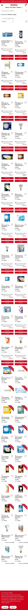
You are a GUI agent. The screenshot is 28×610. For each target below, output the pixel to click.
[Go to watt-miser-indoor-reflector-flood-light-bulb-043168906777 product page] (7, 555)
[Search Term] (14, 11)
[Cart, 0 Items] (25, 5)
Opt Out (13, 607)
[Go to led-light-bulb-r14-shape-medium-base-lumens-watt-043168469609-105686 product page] (7, 474)
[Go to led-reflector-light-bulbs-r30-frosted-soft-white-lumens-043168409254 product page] (7, 167)
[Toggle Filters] (26, 21)
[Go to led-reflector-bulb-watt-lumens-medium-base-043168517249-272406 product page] (7, 434)
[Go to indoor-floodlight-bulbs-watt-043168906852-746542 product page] (7, 494)
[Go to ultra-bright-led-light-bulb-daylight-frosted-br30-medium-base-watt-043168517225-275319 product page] (20, 106)
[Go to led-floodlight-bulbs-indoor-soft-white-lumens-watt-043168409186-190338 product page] (7, 454)
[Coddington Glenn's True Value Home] (14, 5)
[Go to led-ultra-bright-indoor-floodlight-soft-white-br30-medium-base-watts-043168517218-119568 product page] (7, 415)
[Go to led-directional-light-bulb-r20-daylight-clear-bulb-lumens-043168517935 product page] (7, 320)
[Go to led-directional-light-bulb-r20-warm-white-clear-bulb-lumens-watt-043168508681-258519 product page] (20, 289)
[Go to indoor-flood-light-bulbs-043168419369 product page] (7, 45)
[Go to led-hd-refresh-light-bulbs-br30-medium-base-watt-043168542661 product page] (7, 289)
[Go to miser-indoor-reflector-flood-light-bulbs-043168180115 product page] (20, 228)
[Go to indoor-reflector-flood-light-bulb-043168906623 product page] (20, 320)
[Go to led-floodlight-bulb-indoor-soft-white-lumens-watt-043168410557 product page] (7, 198)
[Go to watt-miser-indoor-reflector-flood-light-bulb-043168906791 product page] (20, 534)
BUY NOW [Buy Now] (7, 58)
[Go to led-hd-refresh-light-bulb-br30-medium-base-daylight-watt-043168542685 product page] (20, 76)
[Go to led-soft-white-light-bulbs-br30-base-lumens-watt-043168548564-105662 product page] (7, 395)
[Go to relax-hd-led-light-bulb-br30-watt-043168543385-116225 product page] (20, 167)
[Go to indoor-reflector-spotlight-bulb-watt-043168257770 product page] (20, 351)
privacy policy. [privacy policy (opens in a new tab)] (13, 599)
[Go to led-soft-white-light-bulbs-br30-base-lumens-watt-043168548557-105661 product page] (20, 375)
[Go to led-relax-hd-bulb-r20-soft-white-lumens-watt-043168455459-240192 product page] (7, 513)
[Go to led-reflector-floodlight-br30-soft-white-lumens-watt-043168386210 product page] (7, 76)
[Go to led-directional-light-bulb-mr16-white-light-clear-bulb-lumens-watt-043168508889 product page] (20, 45)
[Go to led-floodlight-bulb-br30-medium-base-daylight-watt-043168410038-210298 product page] (20, 454)
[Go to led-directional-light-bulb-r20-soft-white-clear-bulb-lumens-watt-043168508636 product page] (7, 259)
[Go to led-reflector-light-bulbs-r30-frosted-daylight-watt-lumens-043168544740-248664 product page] (20, 395)
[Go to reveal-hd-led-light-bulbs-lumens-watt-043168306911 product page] (7, 137)
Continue (5, 607)
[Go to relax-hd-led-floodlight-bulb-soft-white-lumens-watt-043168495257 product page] (20, 198)
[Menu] (2, 5)
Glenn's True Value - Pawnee (14, 7)
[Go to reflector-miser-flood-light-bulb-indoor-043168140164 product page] (7, 534)
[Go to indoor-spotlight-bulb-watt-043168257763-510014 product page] (7, 351)
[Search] (26, 11)
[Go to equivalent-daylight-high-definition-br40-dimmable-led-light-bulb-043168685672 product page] (7, 228)
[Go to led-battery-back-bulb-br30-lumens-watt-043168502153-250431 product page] (20, 415)
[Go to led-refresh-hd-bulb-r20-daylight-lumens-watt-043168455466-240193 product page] (20, 513)
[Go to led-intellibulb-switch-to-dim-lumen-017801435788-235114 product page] (20, 494)
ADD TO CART (7, 86)
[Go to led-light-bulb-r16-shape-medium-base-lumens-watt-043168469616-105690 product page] (20, 474)
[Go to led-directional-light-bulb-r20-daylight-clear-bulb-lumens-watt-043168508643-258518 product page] (20, 259)
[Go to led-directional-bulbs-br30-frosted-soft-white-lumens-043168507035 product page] (7, 106)
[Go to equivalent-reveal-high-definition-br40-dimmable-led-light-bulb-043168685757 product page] (20, 137)
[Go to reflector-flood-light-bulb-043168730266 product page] (20, 555)
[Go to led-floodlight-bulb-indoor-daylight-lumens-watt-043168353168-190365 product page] (20, 434)
